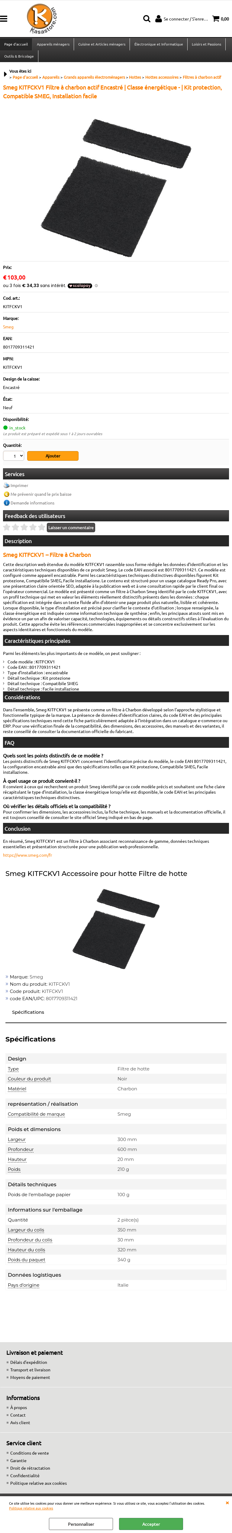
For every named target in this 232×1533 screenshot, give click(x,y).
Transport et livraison (30, 1373)
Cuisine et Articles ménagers (101, 45)
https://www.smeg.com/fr (27, 858)
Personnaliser (81, 1524)
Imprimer (19, 488)
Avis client (20, 1425)
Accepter (151, 1524)
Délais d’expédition (28, 1365)
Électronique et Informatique (158, 45)
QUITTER (227, 1502)
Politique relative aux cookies (31, 1508)
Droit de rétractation (30, 1471)
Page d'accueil (16, 45)
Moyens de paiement (30, 1380)
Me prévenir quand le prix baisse (41, 497)
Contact (18, 1418)
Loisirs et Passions (206, 45)
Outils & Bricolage (19, 58)
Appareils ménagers (53, 45)
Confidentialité (25, 1478)
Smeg (8, 330)
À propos (18, 1410)
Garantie (18, 1463)
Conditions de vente (29, 1456)
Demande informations (32, 506)
